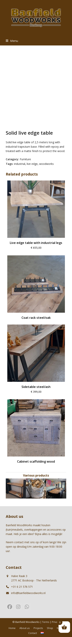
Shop (50, 628)
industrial (19, 164)
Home (12, 628)
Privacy (56, 622)
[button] (12, 41)
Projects (38, 628)
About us (24, 628)
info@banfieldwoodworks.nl (28, 593)
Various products (36, 475)
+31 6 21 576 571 (22, 586)
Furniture (25, 159)
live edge (32, 164)
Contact (32, 633)
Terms (45, 622)
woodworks (46, 164)
